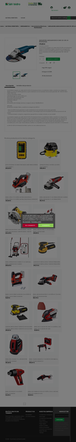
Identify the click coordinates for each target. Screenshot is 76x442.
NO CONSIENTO (30, 225)
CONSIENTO (46, 225)
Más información (26, 221)
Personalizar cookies (36, 221)
